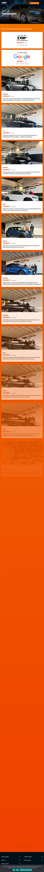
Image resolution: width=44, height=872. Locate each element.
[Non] (42, 868)
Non (17, 869)
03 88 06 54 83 (34, 3)
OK (14, 869)
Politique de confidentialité (25, 869)
